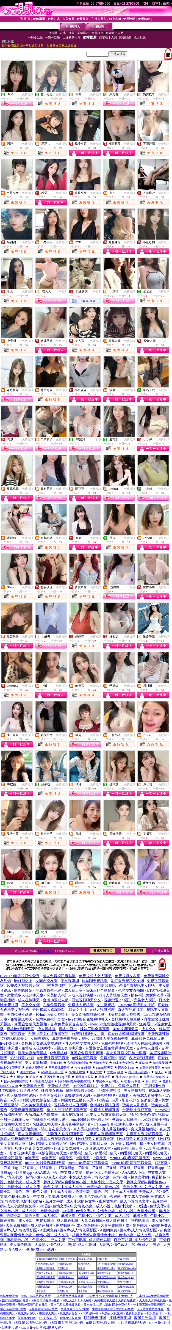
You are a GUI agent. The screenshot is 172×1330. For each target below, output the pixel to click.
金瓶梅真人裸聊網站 (48, 1010)
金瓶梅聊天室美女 (14, 1124)
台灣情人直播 (147, 1048)
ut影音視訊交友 (125, 1263)
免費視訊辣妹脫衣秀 (46, 1259)
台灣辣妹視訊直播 (104, 1105)
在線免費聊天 (54, 1005)
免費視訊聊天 (21, 1019)
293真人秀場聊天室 (112, 995)
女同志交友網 (47, 981)
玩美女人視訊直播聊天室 (106, 1115)
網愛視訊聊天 (81, 1153)
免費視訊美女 (43, 1286)
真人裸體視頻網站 (21, 1095)
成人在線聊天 (29, 1000)
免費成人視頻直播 (104, 1110)
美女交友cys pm (126, 1277)
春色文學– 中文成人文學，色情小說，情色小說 (81, 1187)
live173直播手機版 (155, 1119)
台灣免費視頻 (109, 1091)
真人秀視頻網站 (86, 1129)
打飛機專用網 (95, 1318)
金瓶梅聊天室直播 (126, 1019)
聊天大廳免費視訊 (32, 1053)
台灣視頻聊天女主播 (88, 1034)
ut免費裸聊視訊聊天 (53, 1058)
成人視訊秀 (46, 1029)
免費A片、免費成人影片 (120, 1086)
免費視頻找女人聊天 (95, 976)
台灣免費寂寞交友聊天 (68, 1024)
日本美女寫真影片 (36, 1105)
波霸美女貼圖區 (124, 1119)
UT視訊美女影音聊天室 (19, 1091)
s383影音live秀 (22, 1058)
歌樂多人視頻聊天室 (23, 986)
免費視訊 (27, 94)
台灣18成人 (84, 1263)
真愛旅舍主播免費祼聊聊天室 (109, 1048)
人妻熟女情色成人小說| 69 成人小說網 (65, 1245)
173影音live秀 (154, 1086)
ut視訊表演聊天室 (68, 1048)
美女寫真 (41, 1291)
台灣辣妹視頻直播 (137, 1110)
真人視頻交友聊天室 (81, 1043)
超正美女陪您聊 (123, 1143)
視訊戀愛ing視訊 (117, 1000)
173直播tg (162, 1163)
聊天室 (81, 1268)
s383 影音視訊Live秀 (30, 1322)
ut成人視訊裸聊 (102, 1010)
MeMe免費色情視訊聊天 (149, 1115)
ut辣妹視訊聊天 (84, 1058)
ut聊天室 (32, 1158)
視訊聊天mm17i (66, 1277)
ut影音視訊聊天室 (97, 1148)
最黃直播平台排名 (76, 1124)
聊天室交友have (126, 1291)
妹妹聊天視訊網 (95, 981)
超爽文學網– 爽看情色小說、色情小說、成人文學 (83, 1182)
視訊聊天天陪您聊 (23, 1129)
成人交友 (148, 1029)
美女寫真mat (103, 1282)
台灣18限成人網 (56, 1000)
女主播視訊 (106, 1005)
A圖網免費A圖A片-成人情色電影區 (68, 1230)
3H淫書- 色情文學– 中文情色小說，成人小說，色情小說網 (86, 1206)
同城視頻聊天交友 (86, 1000)
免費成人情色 (58, 1086)
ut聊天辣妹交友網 (45, 1263)
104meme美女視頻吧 (52, 1014)
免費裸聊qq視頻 (113, 1058)
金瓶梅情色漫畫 (126, 1286)
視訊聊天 (17, 1034)
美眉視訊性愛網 (19, 1014)
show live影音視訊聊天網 (41, 1327)
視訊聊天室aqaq (86, 1273)
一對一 (165, 340)
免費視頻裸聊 (112, 1043)
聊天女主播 (78, 1010)
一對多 (63, 291)
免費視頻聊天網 (77, 1095)
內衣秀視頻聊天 (142, 1058)
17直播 (82, 1168)
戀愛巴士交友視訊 (67, 1259)
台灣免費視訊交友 (50, 1019)
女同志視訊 (40, 1038)
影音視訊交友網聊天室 (140, 1100)
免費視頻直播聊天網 (26, 1110)
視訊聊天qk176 (125, 1273)
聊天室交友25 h (44, 1273)
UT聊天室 (102, 1259)
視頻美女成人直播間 (70, 1105)
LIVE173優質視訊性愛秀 (19, 976)
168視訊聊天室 (46, 951)
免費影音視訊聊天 (45, 1268)
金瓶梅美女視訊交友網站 (41, 1043)
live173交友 (23, 981)
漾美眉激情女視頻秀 (123, 1014)
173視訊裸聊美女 (14, 1038)
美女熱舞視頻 (135, 1091)
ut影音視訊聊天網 (100, 1322)
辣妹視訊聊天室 (45, 1124)
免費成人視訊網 (81, 1005)
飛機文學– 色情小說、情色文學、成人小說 (95, 1216)
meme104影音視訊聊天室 (89, 1119)
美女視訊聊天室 (125, 1029)
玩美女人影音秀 (135, 1105)
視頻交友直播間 (131, 990)
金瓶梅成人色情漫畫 (41, 1115)
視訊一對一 (68, 1029)
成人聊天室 (73, 990)
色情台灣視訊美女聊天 (137, 986)
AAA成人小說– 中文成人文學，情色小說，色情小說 (77, 1172)
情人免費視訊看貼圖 (59, 976)
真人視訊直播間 (131, 1010)
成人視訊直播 (72, 1115)
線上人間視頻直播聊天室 (67, 1110)
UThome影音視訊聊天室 (113, 1124)
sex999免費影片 (85, 1086)
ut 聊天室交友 (104, 1273)
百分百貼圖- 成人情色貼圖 (89, 1240)
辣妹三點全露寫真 (100, 990)
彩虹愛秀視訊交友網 (127, 981)
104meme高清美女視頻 (136, 1005)
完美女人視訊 (145, 1000)
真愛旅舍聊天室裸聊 (86, 1053)
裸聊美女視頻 (52, 1091)
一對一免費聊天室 (14, 1119)
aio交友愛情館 (54, 986)
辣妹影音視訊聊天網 (48, 1119)
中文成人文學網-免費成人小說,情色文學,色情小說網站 (77, 1196)
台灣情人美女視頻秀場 (110, 1038)
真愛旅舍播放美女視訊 (70, 1038)
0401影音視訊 (105, 986)
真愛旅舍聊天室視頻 (30, 1024)
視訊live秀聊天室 (20, 1029)
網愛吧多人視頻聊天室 (25, 995)
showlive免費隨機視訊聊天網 (113, 1024)
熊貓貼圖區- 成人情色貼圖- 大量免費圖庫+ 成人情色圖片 (82, 1220)
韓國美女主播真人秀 (77, 1100)
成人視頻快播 (83, 995)
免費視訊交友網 (127, 976)
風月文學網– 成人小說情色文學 (70, 1201)
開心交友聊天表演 (55, 1129)
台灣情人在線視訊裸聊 (144, 1043)
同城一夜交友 (80, 986)
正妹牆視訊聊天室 (45, 1277)
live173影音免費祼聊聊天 (88, 1019)
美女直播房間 (36, 1063)
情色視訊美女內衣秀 (147, 995)
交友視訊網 (123, 1259)
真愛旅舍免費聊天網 (147, 1038)
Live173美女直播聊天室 (95, 1139)
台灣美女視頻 (50, 1095)
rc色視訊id (58, 1053)
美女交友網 (30, 1005)
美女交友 (82, 1291)
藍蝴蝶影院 (23, 990)
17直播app (155, 1168)
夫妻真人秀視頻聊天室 (65, 1134)
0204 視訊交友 (85, 1259)
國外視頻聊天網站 (80, 1091)
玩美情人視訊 (58, 995)
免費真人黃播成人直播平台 (140, 1095)
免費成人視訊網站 (36, 1048)
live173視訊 (9, 1043)
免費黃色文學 (33, 1086)
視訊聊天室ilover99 (106, 1277)
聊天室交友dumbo (127, 1268)
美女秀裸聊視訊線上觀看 (126, 1053)
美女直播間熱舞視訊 (87, 1014)
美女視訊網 (70, 981)
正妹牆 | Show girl (87, 1282)
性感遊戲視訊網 (48, 990)
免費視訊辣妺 (158, 1034)
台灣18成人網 (65, 1286)
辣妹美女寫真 (85, 1286)
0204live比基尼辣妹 (107, 1263)
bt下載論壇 (102, 1286)
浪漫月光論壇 (145, 1318)
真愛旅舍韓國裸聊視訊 (126, 1034)
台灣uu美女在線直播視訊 (48, 1034)
